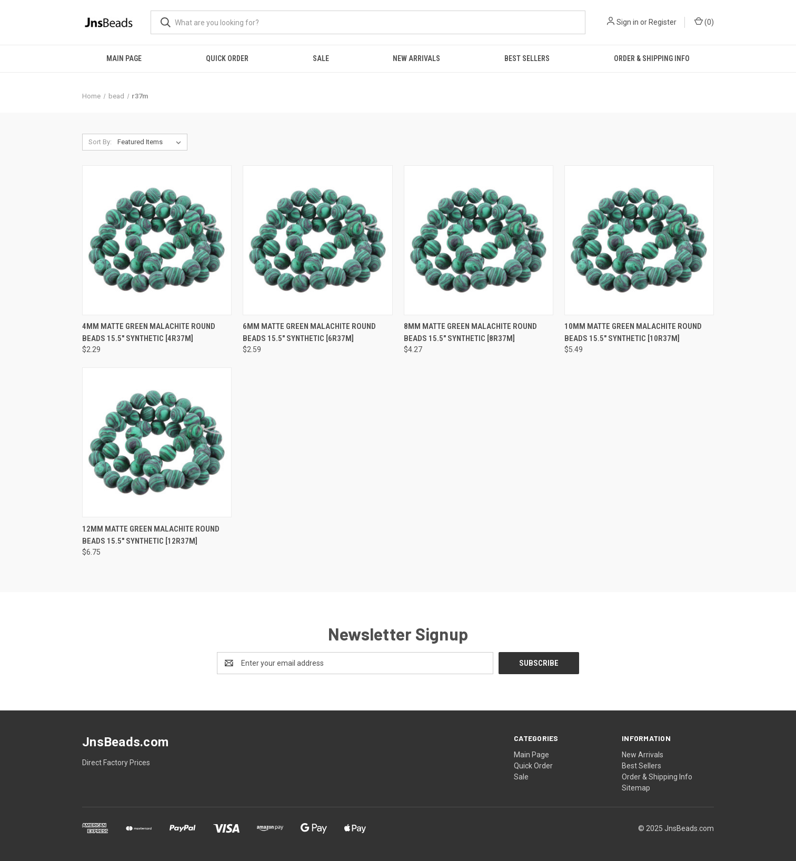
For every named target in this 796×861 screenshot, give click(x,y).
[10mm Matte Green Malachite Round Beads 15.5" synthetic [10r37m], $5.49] (639, 240)
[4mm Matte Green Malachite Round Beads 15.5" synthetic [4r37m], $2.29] (157, 240)
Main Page (124, 58)
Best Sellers (527, 58)
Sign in (627, 22)
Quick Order (227, 58)
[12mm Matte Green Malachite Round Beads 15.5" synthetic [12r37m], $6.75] (157, 442)
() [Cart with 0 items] (704, 21)
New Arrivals (416, 58)
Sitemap (636, 788)
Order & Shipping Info (652, 58)
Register (662, 22)
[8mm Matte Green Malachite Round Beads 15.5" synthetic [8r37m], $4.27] (478, 240)
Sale (321, 58)
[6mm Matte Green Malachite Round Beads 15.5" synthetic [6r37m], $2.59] (317, 240)
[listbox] (151, 142)
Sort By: (100, 142)
